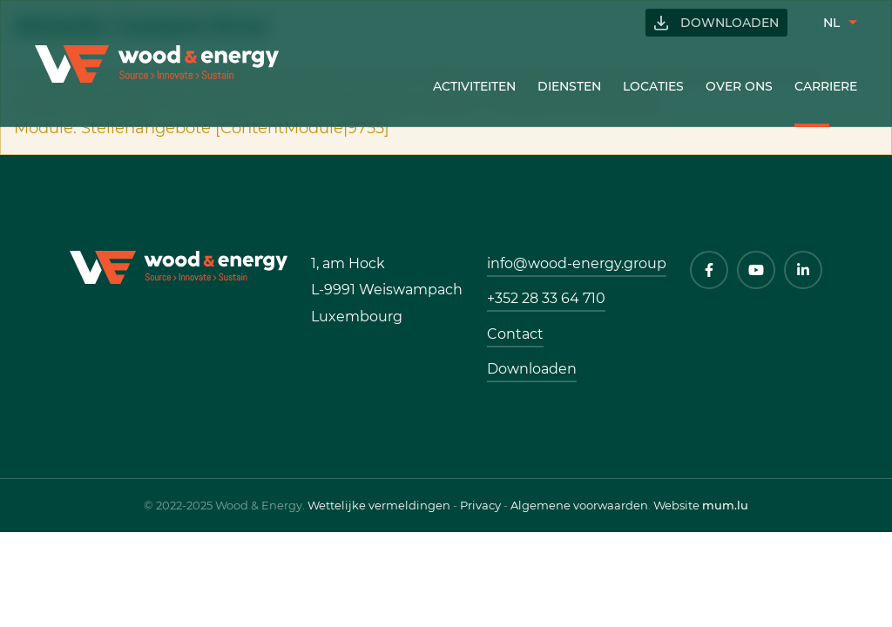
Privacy (480, 505)
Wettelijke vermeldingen (378, 505)
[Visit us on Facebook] (709, 270)
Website (676, 505)
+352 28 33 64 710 (546, 298)
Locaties (653, 86)
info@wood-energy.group (576, 263)
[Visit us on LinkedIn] (803, 270)
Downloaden (729, 22)
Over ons (739, 86)
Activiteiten (474, 86)
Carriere (825, 86)
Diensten (569, 86)
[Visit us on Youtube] (756, 270)
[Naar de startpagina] (157, 64)
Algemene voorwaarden (579, 505)
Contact (515, 334)
